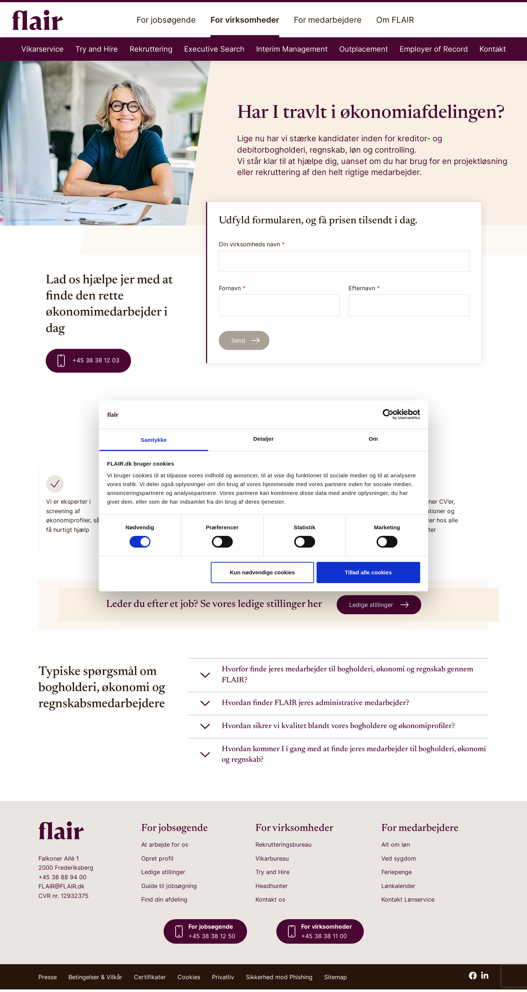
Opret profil (157, 860)
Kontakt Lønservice (407, 902)
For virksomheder (244, 26)
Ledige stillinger (163, 874)
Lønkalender (398, 888)
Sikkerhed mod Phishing (279, 979)
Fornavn (279, 300)
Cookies (188, 979)
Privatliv (223, 979)
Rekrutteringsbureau (283, 847)
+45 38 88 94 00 (62, 879)
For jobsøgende (166, 20)
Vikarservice (42, 49)
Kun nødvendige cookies (262, 572)
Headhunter (271, 888)
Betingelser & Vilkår (95, 979)
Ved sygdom (398, 860)
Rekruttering (151, 49)
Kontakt (492, 49)
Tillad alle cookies (368, 572)
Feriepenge (396, 874)
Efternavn (409, 300)
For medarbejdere (328, 20)
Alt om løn (395, 847)
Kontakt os (270, 902)
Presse (47, 979)
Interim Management (292, 49)
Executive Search (214, 49)
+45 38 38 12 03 (88, 361)
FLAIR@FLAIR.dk (61, 888)
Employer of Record (434, 49)
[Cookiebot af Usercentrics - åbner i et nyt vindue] (388, 414)
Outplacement (363, 49)
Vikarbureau (272, 860)
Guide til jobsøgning (169, 888)
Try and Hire (96, 49)
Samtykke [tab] (154, 440)
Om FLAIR (395, 20)
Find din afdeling (164, 902)
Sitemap (335, 979)
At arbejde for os (164, 847)
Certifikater (150, 979)
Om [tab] (373, 439)
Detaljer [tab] (263, 439)
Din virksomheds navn (252, 244)
